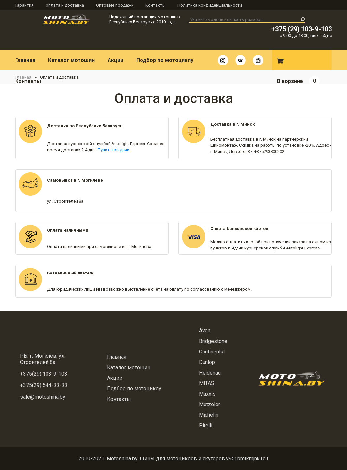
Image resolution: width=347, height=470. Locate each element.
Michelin (208, 415)
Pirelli (205, 425)
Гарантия (24, 5)
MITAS (206, 383)
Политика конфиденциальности (209, 5)
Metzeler (209, 404)
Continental (212, 352)
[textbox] (247, 20)
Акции (115, 60)
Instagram (223, 60)
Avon (204, 330)
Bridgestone (213, 341)
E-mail (258, 60)
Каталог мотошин (71, 60)
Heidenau (210, 373)
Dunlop (207, 362)
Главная (25, 60)
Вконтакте (240, 60)
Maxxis (207, 394)
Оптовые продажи (115, 5)
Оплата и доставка (65, 5)
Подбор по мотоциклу (164, 60)
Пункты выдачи (113, 149)
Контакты (155, 5)
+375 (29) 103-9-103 (301, 29)
